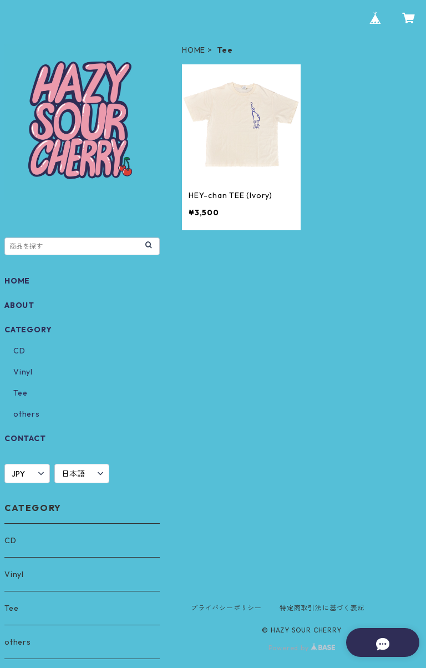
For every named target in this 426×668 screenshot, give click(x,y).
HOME (193, 50)
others (26, 414)
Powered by (302, 648)
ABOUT (19, 305)
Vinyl (23, 372)
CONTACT (25, 438)
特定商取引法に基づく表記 (322, 608)
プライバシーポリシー (226, 608)
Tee (20, 393)
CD (19, 351)
